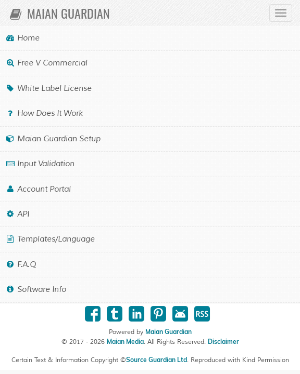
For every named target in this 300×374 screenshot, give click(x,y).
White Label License (48, 89)
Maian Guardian (59, 13)
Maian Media (125, 341)
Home (22, 38)
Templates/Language (50, 239)
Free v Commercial (46, 63)
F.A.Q (20, 265)
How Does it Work (44, 113)
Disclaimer (223, 341)
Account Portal (38, 189)
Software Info (35, 290)
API (17, 214)
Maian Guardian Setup (53, 139)
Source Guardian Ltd (156, 360)
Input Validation (39, 164)
